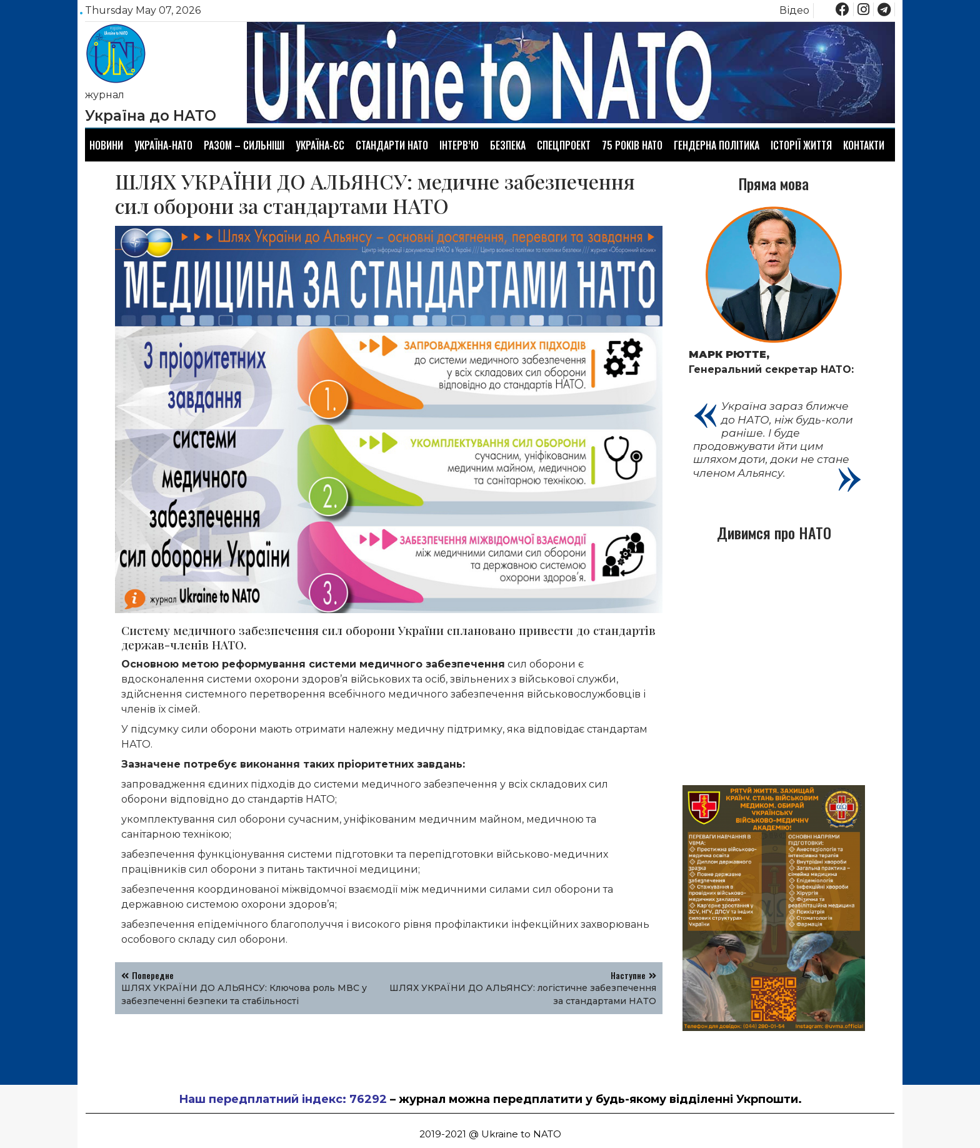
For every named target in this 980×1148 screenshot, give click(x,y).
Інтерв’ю (459, 145)
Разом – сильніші (244, 145)
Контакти (863, 145)
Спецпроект (564, 145)
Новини (106, 145)
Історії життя (801, 145)
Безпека (508, 145)
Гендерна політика (716, 145)
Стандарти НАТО (392, 145)
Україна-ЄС (320, 145)
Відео (794, 10)
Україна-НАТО (163, 145)
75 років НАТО (632, 145)
